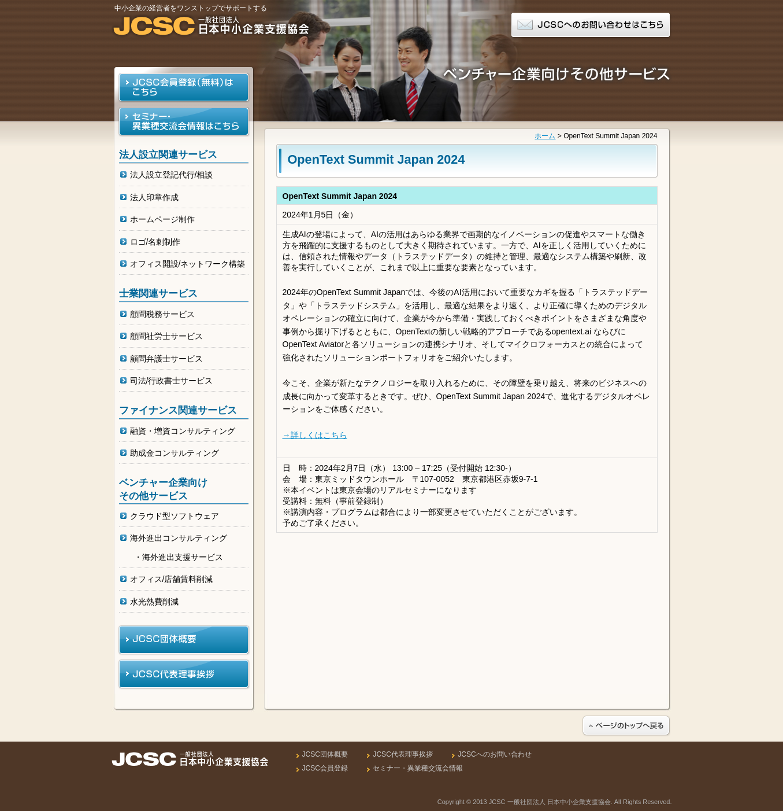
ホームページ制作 (162, 219)
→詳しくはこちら (315, 435)
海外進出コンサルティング (178, 538)
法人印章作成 (154, 197)
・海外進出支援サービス (178, 557)
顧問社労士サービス (166, 336)
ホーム (545, 136)
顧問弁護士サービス (166, 358)
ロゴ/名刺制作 (155, 241)
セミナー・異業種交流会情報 (418, 768)
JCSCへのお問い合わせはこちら (591, 26)
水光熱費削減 (154, 601)
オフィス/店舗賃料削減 (171, 579)
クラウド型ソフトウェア (174, 516)
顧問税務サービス (162, 314)
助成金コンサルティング (174, 453)
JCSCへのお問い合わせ (495, 754)
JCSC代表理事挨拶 (403, 754)
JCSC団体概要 (325, 754)
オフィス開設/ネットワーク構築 (188, 263)
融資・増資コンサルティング (182, 431)
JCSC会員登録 (325, 768)
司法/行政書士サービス (171, 380)
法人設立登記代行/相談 (171, 174)
